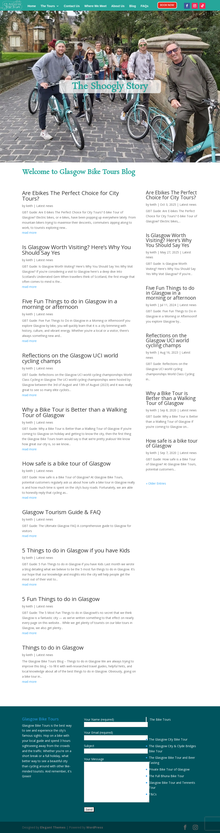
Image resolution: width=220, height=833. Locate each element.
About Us (117, 6)
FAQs (144, 6)
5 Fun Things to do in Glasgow (61, 599)
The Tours (47, 6)
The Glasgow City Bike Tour (168, 739)
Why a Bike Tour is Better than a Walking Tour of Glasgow (74, 412)
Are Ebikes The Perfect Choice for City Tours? (70, 195)
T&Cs (153, 794)
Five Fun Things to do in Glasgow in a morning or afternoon (69, 304)
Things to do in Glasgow (53, 647)
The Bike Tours (160, 719)
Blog (132, 6)
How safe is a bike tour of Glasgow (66, 463)
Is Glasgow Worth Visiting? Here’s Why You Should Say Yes (76, 249)
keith (29, 206)
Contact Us (72, 6)
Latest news (44, 206)
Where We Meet (95, 6)
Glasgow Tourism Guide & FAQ (61, 512)
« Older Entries (156, 483)
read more (29, 233)
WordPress (94, 827)
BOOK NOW (167, 6)
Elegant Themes (53, 827)
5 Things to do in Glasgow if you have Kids (76, 550)
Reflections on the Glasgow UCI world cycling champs (70, 358)
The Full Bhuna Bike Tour (166, 776)
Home (31, 6)
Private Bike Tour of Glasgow (169, 769)
